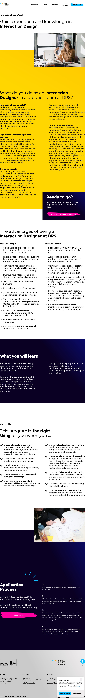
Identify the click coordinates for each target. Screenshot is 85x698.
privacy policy (21, 696)
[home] (15, 4)
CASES (45, 4)
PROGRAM (34, 4)
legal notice (9, 696)
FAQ (1, 696)
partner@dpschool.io (54, 683)
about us (54, 4)
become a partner (64, 4)
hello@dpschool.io (29, 683)
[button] (81, 679)
